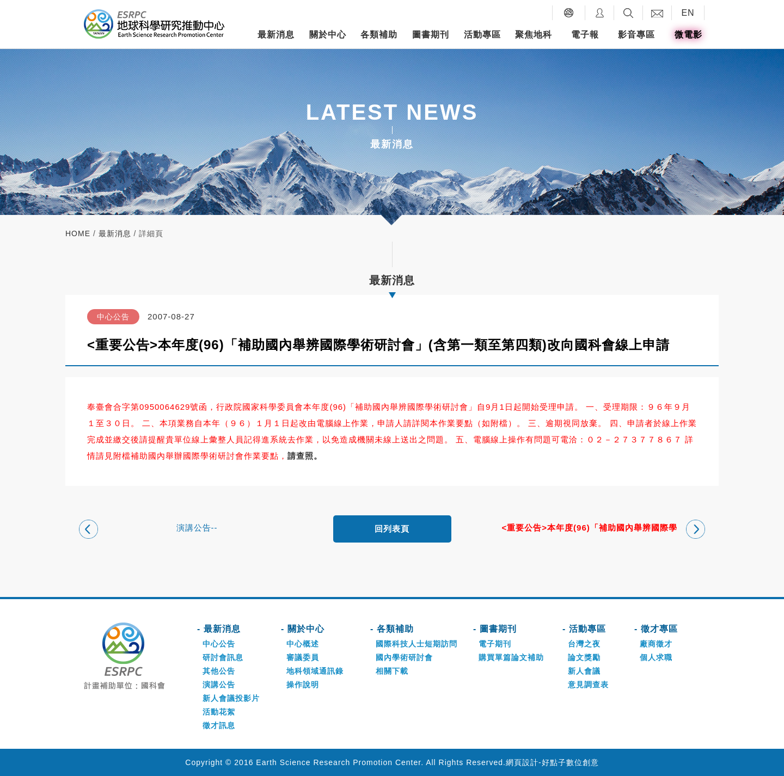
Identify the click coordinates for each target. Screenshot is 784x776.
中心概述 (302, 643)
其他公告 (219, 671)
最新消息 (276, 34)
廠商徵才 (656, 643)
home (77, 233)
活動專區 (482, 34)
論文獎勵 (584, 657)
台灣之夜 (584, 643)
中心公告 (219, 643)
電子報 (585, 34)
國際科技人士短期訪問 (416, 643)
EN (687, 12)
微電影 (688, 34)
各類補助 (378, 34)
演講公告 (219, 684)
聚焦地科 (533, 34)
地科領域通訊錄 (315, 671)
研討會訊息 (223, 657)
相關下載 (392, 671)
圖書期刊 (430, 34)
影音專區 (636, 34)
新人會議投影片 (231, 698)
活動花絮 (219, 711)
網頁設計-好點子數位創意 (552, 762)
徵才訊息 (219, 725)
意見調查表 (588, 684)
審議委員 (302, 657)
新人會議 (584, 671)
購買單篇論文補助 (511, 657)
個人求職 (656, 657)
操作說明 (302, 684)
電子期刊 (495, 643)
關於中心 (327, 34)
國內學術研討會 (404, 657)
